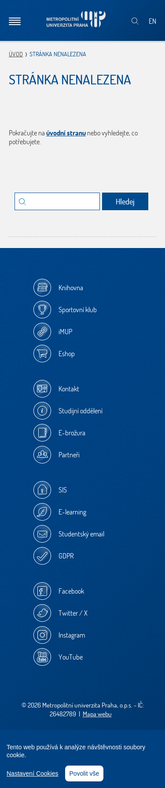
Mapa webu (97, 714)
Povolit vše (84, 773)
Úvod (16, 54)
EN (152, 21)
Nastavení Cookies (33, 773)
